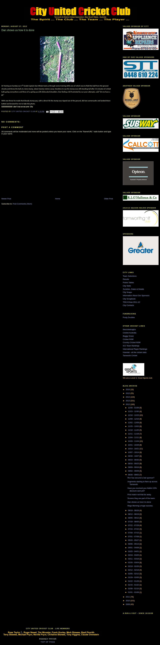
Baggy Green (128, 336)
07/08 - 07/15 (133, 533)
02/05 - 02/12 (133, 574)
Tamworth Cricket (130, 355)
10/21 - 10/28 (133, 445)
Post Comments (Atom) (22, 204)
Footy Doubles (129, 317)
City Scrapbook (129, 299)
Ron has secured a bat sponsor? (140, 478)
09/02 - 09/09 (133, 471)
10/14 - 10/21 (133, 449)
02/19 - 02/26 (133, 566)
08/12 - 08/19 (133, 514)
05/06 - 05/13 (133, 544)
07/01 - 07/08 (133, 536)
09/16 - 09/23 (133, 463)
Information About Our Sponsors (136, 295)
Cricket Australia (129, 333)
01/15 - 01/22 (133, 585)
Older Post (108, 199)
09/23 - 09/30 (133, 460)
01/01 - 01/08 (133, 592)
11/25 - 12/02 (133, 426)
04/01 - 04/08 (133, 548)
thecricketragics (129, 329)
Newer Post (6, 199)
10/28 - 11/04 (133, 441)
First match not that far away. (139, 494)
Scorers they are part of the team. (141, 498)
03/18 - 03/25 (133, 555)
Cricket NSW (128, 339)
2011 (128, 597)
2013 (128, 401)
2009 (128, 604)
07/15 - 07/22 (133, 529)
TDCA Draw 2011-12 (131, 302)
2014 (128, 397)
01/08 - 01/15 (133, 588)
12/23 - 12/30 (133, 411)
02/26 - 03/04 (133, 562)
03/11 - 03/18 (133, 559)
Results (126, 279)
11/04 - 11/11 (133, 437)
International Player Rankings (135, 349)
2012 (128, 404)
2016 (128, 389)
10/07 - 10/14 (133, 452)
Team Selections (129, 276)
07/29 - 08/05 (133, 522)
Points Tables (128, 282)
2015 (128, 393)
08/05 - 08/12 (133, 518)
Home (57, 199)
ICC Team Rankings (131, 346)
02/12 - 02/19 (133, 570)
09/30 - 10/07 (133, 456)
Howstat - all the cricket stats (134, 352)
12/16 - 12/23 (133, 415)
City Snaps (127, 292)
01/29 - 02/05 (133, 577)
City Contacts (128, 305)
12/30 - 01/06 (133, 408)
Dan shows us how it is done (139, 502)
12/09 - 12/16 (133, 419)
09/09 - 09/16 (133, 467)
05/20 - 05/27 (133, 540)
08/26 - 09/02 (133, 475)
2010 (128, 601)
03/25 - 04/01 (133, 551)
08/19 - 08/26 (133, 510)
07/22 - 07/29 (133, 525)
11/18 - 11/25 (133, 430)
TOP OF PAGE (48, 642)
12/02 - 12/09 (133, 423)
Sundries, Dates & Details (133, 289)
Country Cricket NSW (132, 342)
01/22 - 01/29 (133, 581)
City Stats (127, 286)
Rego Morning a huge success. (140, 506)
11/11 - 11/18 (133, 434)
